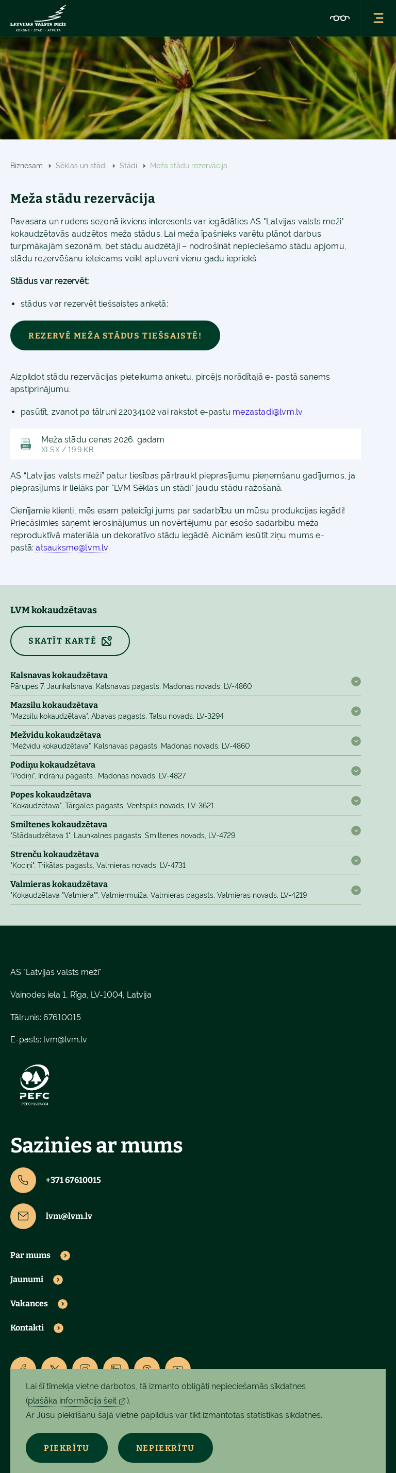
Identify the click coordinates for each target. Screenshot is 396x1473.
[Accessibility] (340, 18)
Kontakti (27, 1328)
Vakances (29, 1304)
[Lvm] (38, 18)
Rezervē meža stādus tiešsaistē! (115, 336)
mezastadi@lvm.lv (268, 412)
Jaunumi (26, 1279)
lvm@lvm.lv (65, 1039)
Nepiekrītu (165, 1448)
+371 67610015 (55, 1180)
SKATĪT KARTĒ (62, 641)
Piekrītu (67, 1448)
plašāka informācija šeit (72, 1401)
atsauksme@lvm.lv (72, 548)
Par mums (30, 1255)
